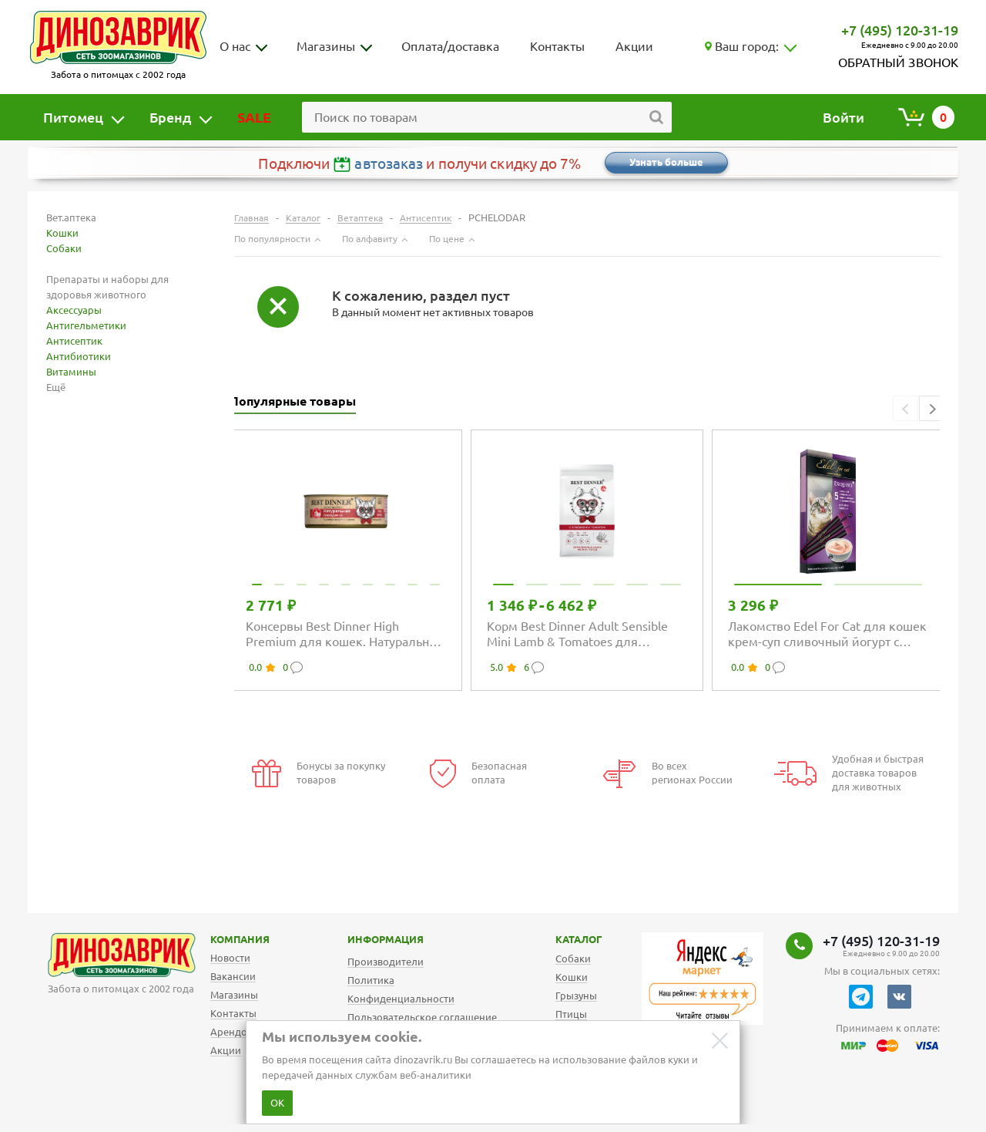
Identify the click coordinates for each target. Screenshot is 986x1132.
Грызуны (576, 995)
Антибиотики (78, 356)
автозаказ (388, 163)
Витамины (71, 371)
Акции (634, 46)
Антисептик (74, 340)
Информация (369, 939)
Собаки (64, 248)
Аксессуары (74, 310)
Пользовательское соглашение (422, 1017)
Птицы (571, 1014)
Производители (385, 961)
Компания (220, 939)
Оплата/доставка (450, 46)
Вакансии (233, 976)
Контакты (557, 46)
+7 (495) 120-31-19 (899, 30)
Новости (230, 957)
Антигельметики (86, 325)
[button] (931, 408)
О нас (235, 46)
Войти (843, 117)
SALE (254, 117)
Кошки (62, 232)
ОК (277, 1102)
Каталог (566, 939)
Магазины (326, 46)
